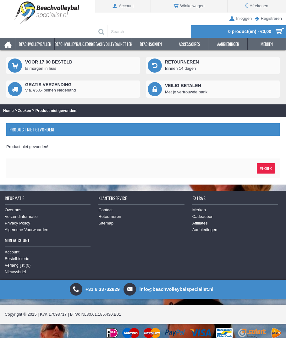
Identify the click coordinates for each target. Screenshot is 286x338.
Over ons (13, 210)
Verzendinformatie (21, 216)
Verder (266, 168)
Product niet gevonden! (57, 110)
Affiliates (200, 223)
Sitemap (105, 223)
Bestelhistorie (17, 258)
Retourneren (109, 216)
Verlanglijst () (17, 265)
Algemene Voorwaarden (26, 229)
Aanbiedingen (204, 229)
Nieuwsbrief (15, 271)
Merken (199, 210)
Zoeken (24, 110)
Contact (105, 210)
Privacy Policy (17, 223)
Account (12, 252)
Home (8, 110)
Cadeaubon (202, 216)
